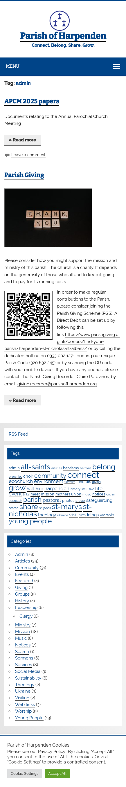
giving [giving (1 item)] (96, 482)
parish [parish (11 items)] (32, 499)
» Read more (22, 140)
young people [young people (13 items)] (30, 521)
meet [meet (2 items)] (35, 494)
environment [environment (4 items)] (48, 481)
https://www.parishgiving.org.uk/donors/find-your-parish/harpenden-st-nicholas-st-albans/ (62, 341)
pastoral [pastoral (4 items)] (52, 500)
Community (27, 567)
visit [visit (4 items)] (73, 515)
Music (21, 638)
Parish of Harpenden (63, 36)
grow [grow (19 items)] (17, 487)
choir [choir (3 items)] (28, 476)
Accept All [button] (57, 773)
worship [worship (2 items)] (107, 515)
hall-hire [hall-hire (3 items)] (35, 488)
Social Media (27, 671)
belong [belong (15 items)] (103, 467)
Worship (23, 711)
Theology (24, 684)
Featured (24, 580)
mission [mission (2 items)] (47, 494)
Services (23, 664)
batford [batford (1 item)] (85, 468)
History (22, 600)
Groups (22, 594)
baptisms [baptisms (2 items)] (71, 468)
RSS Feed (18, 434)
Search (22, 651)
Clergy (26, 616)
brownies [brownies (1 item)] (15, 476)
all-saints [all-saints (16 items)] (35, 467)
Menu (12, 66)
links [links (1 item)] (26, 494)
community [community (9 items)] (50, 475)
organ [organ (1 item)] (110, 494)
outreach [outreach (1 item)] (15, 500)
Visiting (22, 697)
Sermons (24, 658)
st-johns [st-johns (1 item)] (45, 508)
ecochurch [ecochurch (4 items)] (21, 481)
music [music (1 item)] (86, 494)
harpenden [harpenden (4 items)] (56, 488)
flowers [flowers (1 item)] (69, 482)
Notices (22, 645)
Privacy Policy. (52, 751)
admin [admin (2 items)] (14, 468)
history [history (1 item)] (75, 489)
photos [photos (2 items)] (68, 500)
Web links (25, 704)
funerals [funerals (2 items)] (83, 481)
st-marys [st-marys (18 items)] (67, 506)
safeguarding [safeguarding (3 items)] (99, 500)
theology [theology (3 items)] (47, 515)
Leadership (26, 607)
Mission (22, 631)
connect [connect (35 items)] (83, 475)
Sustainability (28, 678)
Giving (21, 587)
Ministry (22, 625)
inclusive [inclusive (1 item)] (88, 489)
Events (22, 574)
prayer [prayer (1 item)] (80, 500)
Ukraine (22, 691)
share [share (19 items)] (28, 506)
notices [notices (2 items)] (98, 494)
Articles (22, 561)
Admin (21, 554)
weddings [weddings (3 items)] (89, 515)
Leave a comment (28, 154)
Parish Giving (24, 175)
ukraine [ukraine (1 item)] (62, 515)
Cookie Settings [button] (24, 773)
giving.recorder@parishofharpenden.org (57, 384)
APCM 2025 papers (31, 101)
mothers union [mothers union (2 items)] (68, 494)
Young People (29, 717)
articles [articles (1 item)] (56, 468)
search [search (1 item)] (13, 508)
